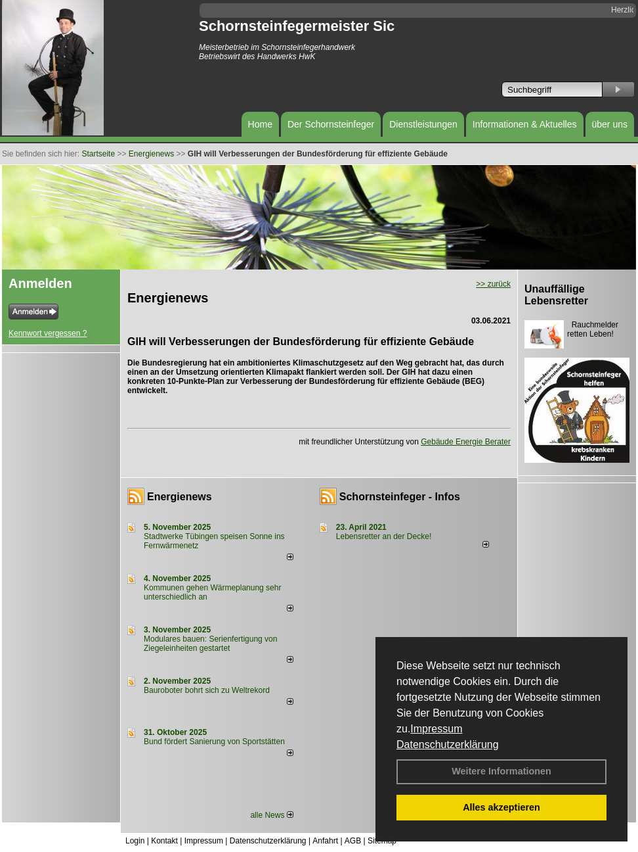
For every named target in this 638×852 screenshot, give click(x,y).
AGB (353, 840)
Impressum (436, 728)
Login (134, 840)
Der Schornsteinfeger (330, 124)
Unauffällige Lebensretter (556, 294)
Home (260, 124)
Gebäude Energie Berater (466, 441)
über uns (609, 124)
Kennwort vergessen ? (48, 333)
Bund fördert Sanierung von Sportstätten (215, 741)
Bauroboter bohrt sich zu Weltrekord (207, 690)
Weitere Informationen (501, 771)
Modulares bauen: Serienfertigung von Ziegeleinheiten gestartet (210, 643)
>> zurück (493, 284)
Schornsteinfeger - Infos (399, 496)
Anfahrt (325, 840)
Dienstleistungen (423, 124)
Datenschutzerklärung (447, 744)
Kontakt (164, 840)
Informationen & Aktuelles (525, 124)
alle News (271, 815)
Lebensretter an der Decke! (383, 536)
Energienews (179, 496)
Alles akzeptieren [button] (501, 807)
